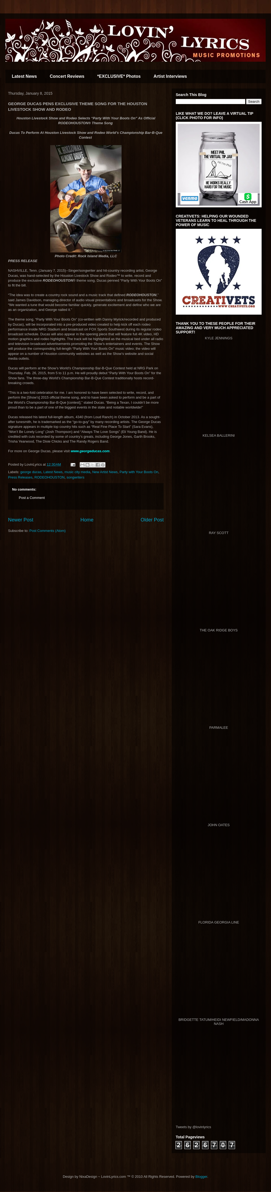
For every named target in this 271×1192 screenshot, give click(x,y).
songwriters (75, 477)
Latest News (24, 76)
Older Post (152, 520)
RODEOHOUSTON (49, 477)
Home (87, 520)
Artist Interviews (170, 76)
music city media (77, 472)
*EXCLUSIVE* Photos (119, 76)
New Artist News (105, 472)
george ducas (31, 472)
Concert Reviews (67, 76)
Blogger (201, 1177)
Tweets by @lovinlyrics (193, 1127)
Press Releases (20, 477)
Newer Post (20, 520)
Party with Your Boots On (139, 472)
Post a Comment (32, 498)
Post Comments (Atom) (48, 531)
